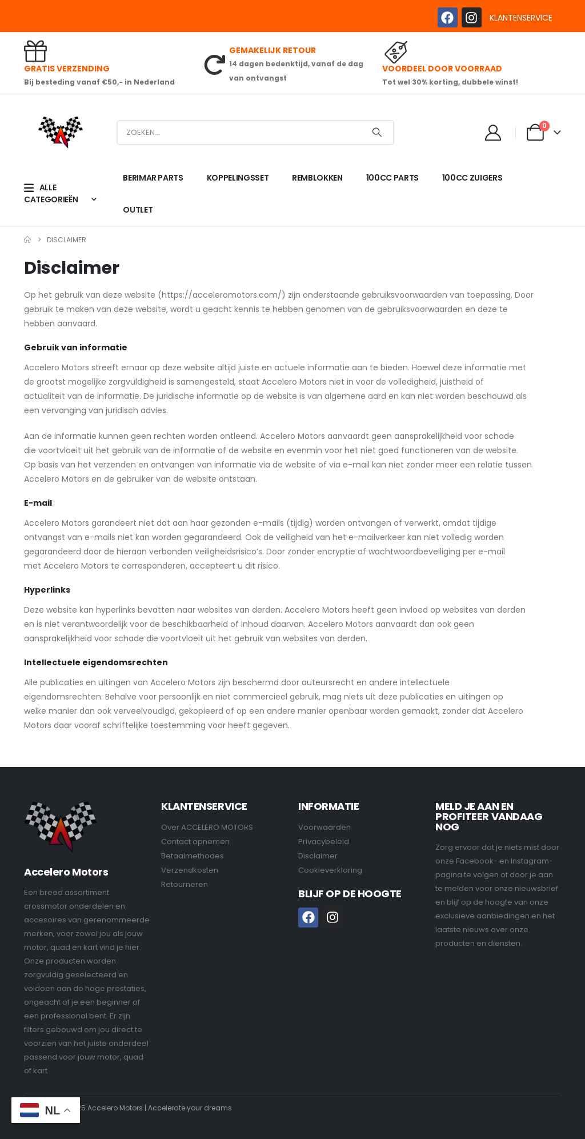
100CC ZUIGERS (472, 177)
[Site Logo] (60, 132)
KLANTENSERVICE (521, 17)
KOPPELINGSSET (238, 177)
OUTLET (138, 209)
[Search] (377, 132)
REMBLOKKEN (317, 177)
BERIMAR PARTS (153, 177)
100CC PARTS (392, 177)
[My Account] (493, 133)
